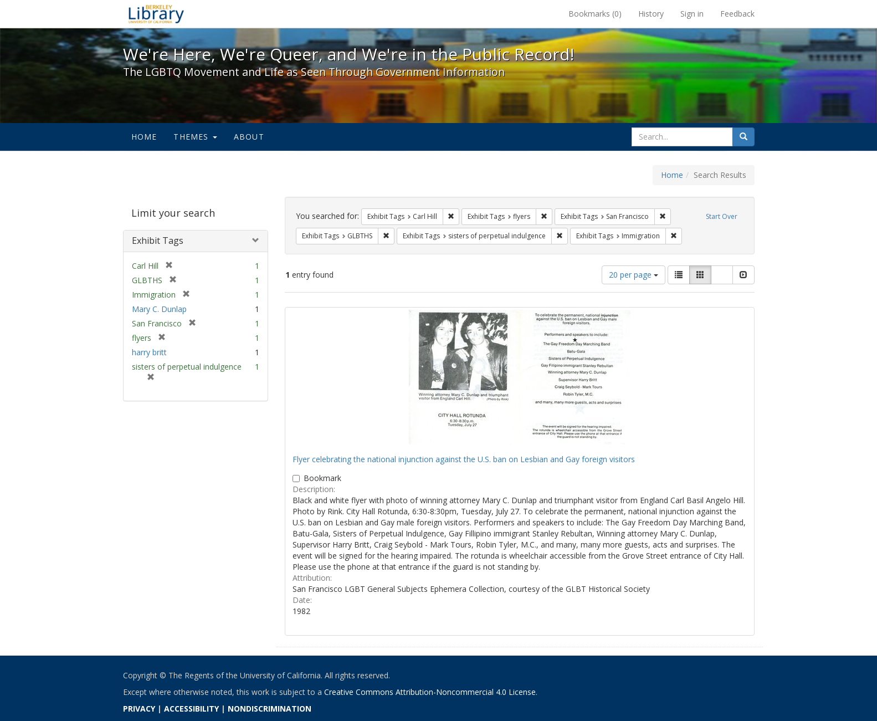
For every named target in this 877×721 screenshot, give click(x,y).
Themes (195, 136)
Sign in (692, 13)
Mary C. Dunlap (159, 309)
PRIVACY (139, 708)
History (651, 13)
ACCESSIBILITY (191, 708)
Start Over (721, 216)
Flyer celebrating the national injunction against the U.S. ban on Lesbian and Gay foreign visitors (464, 459)
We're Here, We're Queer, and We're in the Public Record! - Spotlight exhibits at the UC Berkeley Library (156, 14)
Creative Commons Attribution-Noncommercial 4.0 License (430, 692)
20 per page (633, 274)
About (249, 136)
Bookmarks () (595, 13)
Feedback (737, 13)
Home (144, 136)
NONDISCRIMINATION (269, 708)
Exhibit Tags (157, 240)
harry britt (149, 352)
